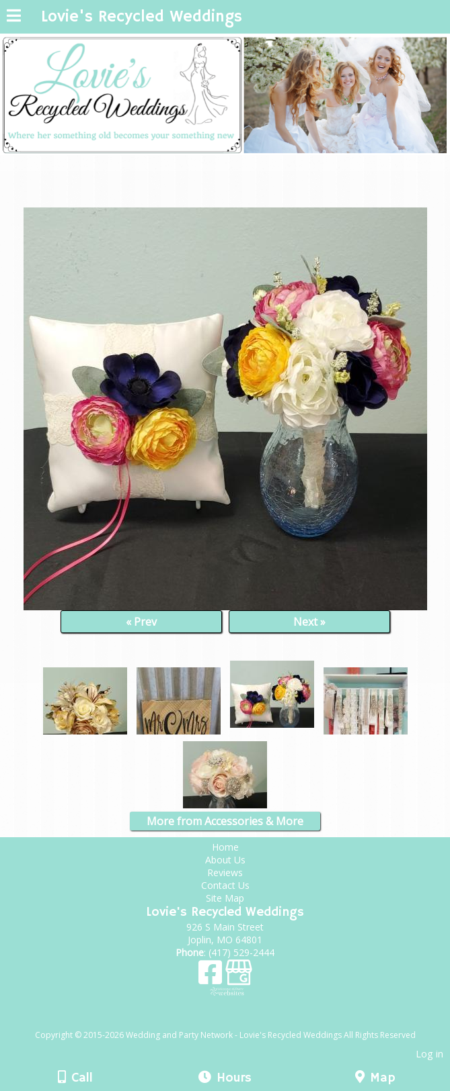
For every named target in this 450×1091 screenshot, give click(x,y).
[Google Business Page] (238, 977)
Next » (309, 621)
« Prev (141, 621)
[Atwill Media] (237, 1020)
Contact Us (225, 885)
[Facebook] (211, 977)
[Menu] (14, 17)
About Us (225, 859)
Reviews (225, 872)
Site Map (225, 898)
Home (225, 847)
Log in (429, 1053)
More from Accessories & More (225, 821)
